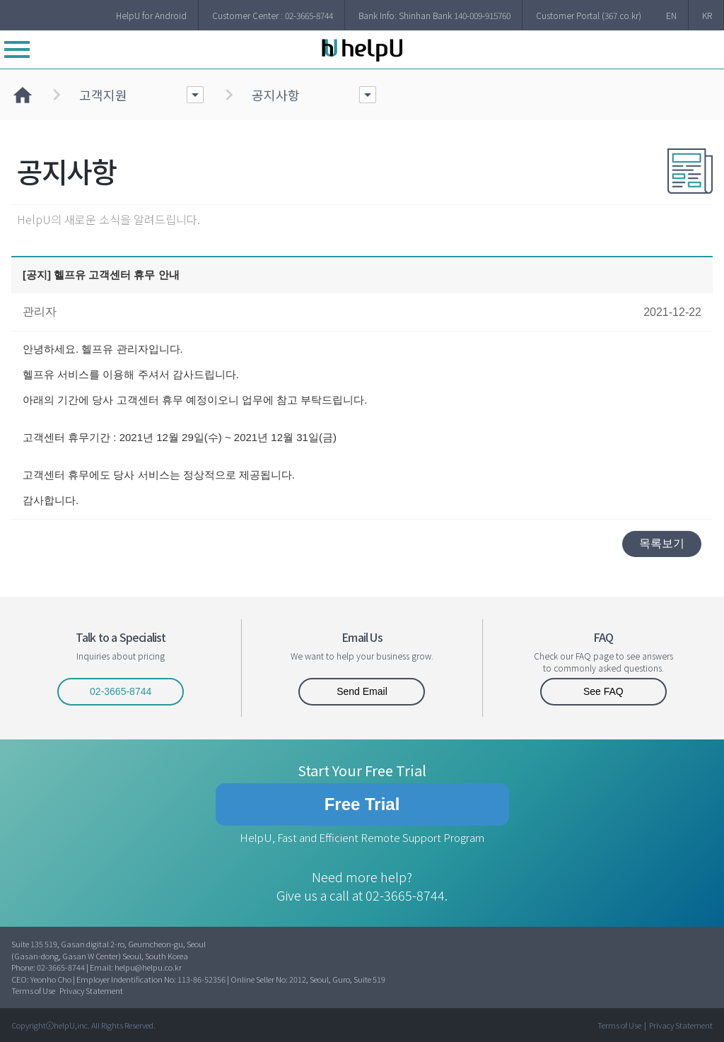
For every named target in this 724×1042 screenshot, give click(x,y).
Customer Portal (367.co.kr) (588, 15)
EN (671, 15)
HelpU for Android (151, 15)
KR (707, 15)
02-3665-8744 (120, 691)
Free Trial (362, 804)
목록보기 (661, 543)
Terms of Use (33, 990)
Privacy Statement (91, 990)
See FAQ (603, 691)
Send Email (362, 691)
